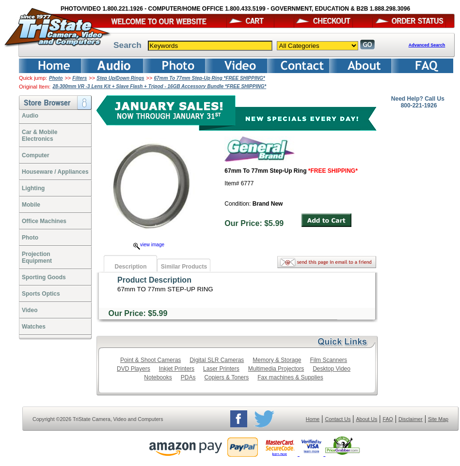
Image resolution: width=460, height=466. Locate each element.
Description (130, 266)
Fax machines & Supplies (290, 377)
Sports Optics (41, 293)
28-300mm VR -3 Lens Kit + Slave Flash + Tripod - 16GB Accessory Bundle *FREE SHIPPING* (159, 86)
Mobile (31, 204)
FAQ (387, 419)
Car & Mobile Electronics (39, 135)
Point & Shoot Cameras (150, 360)
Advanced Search (427, 45)
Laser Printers (221, 368)
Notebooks (158, 377)
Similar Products (184, 266)
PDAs (188, 377)
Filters (79, 78)
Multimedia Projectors (276, 368)
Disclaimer (410, 419)
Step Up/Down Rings (120, 78)
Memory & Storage (277, 360)
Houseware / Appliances (55, 171)
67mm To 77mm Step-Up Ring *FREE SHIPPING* (209, 78)
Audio (30, 115)
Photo (56, 78)
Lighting (33, 188)
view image (148, 244)
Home (312, 419)
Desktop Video (331, 368)
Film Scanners (328, 360)
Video (29, 310)
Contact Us (338, 419)
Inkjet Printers (176, 368)
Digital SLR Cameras (217, 360)
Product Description (154, 280)
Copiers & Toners (226, 377)
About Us (366, 419)
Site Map (438, 419)
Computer (35, 155)
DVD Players (133, 368)
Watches (34, 326)
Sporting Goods (44, 277)
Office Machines (44, 221)
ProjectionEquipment (37, 257)
